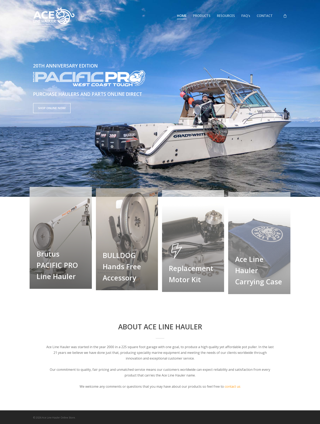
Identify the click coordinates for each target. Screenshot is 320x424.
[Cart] (285, 16)
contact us (232, 386)
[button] (52, 108)
